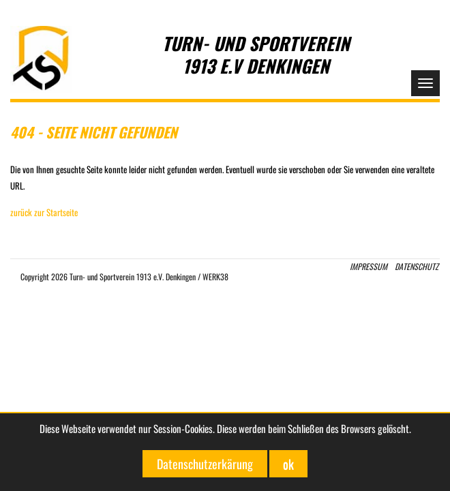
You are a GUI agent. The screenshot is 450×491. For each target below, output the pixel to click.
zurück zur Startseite (44, 212)
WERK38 (215, 276)
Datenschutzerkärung (205, 464)
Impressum (368, 266)
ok (288, 464)
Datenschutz (416, 266)
